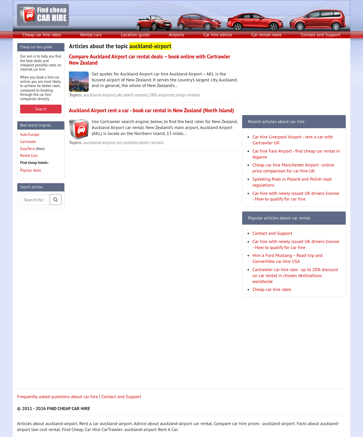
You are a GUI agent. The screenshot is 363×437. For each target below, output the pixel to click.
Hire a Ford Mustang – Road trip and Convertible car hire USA (287, 258)
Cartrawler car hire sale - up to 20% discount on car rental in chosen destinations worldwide (295, 275)
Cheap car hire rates (41, 34)
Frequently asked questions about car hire (57, 396)
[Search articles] (35, 199)
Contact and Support (321, 34)
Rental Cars (29, 155)
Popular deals (30, 170)
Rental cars (91, 34)
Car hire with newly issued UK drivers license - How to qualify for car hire (295, 196)
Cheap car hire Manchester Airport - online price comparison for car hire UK (293, 168)
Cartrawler (28, 141)
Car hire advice (218, 34)
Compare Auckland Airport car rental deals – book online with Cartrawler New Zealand (149, 59)
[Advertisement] (39, 298)
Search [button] (41, 108)
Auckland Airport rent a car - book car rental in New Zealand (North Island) (151, 110)
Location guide (135, 34)
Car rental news (267, 34)
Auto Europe (29, 134)
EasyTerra (27, 148)
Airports (176, 34)
